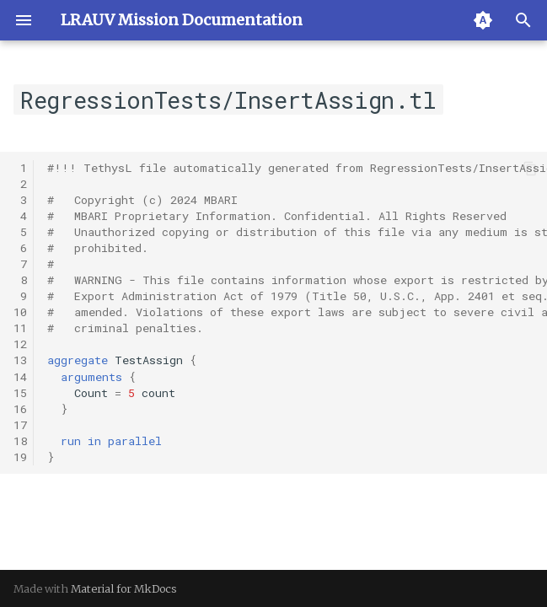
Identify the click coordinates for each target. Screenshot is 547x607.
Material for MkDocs (124, 588)
